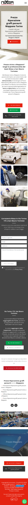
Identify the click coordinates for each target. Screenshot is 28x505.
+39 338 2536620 (14, 105)
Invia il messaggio (9, 263)
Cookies (16, 491)
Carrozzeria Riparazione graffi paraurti (13, 468)
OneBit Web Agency (16, 496)
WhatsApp (14, 110)
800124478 (20, 487)
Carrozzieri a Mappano (14, 463)
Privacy (11, 491)
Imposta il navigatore (14, 347)
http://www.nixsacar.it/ (17, 489)
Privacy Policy (18, 269)
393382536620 (20, 486)
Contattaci (14, 41)
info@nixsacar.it (10, 484)
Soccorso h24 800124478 (14, 368)
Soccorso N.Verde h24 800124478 (13, 115)
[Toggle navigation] (25, 3)
